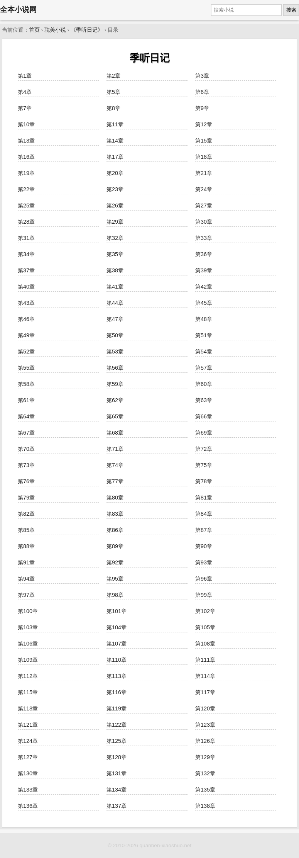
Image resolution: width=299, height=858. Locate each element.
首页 (34, 30)
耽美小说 (55, 30)
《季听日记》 (87, 30)
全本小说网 (18, 9)
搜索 (291, 10)
